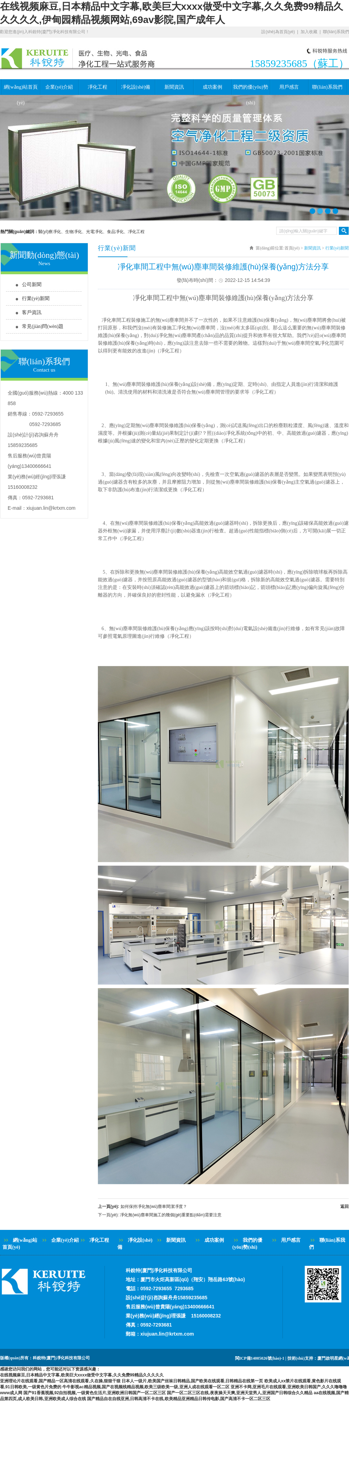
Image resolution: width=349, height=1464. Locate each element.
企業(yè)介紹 (59, 87)
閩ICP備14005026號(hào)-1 (259, 1358)
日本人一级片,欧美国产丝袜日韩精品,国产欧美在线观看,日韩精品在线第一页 (192, 1381)
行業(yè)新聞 (35, 298)
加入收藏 (309, 31)
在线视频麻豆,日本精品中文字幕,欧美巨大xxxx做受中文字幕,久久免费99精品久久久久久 (82, 1375)
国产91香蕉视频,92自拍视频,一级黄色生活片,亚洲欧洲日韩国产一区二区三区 (94, 1392)
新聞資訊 (174, 87)
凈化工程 (97, 87)
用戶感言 (289, 87)
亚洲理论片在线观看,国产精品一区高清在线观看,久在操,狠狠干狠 (60, 1381)
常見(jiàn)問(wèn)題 (42, 326)
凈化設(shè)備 (135, 87)
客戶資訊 (31, 312)
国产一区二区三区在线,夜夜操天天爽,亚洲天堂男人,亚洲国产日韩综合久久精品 (239, 1392)
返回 (344, 1206)
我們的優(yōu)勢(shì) (250, 89)
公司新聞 (31, 284)
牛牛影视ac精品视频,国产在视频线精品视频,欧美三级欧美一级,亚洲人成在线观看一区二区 (145, 1386)
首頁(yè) (292, 248)
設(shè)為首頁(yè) (278, 31)
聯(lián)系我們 (336, 31)
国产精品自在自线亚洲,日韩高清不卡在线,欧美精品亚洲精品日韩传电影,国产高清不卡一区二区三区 (178, 1398)
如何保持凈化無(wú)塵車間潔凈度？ (154, 1206)
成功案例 (212, 87)
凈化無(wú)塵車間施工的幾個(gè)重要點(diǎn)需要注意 (171, 1214)
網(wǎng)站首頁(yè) (21, 89)
